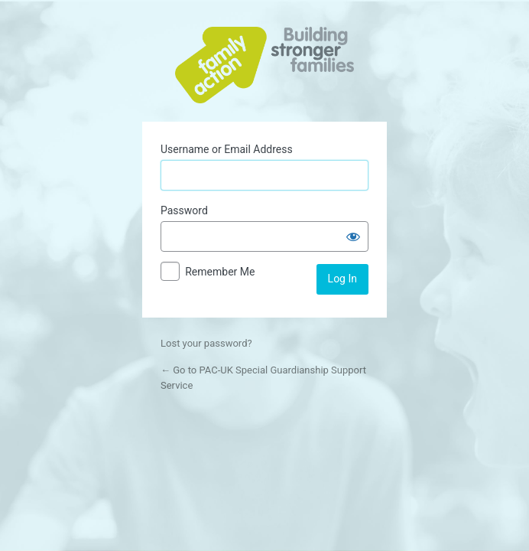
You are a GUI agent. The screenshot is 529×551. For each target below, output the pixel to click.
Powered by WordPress (264, 65)
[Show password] (353, 236)
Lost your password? (206, 343)
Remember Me (220, 272)
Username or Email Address (227, 149)
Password (184, 210)
